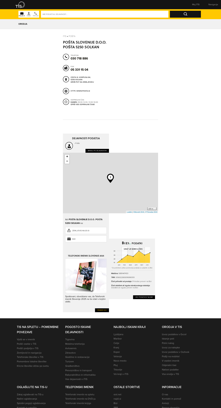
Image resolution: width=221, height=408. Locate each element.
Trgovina (69, 339)
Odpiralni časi (169, 365)
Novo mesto (120, 360)
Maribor (118, 338)
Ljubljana (118, 334)
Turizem (69, 361)
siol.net (117, 394)
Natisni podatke (170, 369)
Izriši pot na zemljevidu (82, 82)
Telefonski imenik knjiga (78, 403)
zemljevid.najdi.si (80, 230)
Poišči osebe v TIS (26, 344)
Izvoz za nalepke (171, 347)
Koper (117, 352)
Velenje (118, 356)
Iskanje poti (168, 338)
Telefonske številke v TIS (30, 357)
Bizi (74, 239)
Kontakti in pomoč (171, 398)
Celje (116, 343)
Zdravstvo (70, 352)
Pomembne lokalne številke (32, 361)
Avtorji (165, 403)
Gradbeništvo (72, 366)
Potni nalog (168, 343)
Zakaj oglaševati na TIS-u (30, 394)
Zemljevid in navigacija (29, 352)
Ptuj (116, 365)
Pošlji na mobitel (171, 356)
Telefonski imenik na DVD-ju (80, 398)
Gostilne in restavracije (77, 357)
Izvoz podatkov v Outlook (175, 352)
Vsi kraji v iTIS (121, 374)
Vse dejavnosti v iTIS (76, 379)
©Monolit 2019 (138, 212)
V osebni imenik (170, 360)
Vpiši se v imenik (26, 339)
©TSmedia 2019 (151, 212)
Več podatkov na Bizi (144, 297)
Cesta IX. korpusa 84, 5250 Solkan (81, 78)
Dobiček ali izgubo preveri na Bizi (124, 287)
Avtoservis (70, 348)
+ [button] (67, 157)
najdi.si (117, 398)
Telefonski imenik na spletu (79, 394)
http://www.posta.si (80, 91)
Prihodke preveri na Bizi (142, 281)
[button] (22, 4)
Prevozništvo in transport (78, 370)
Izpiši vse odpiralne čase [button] (83, 104)
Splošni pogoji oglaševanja (31, 403)
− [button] (67, 161)
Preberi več (102, 310)
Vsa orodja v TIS (170, 374)
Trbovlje (118, 369)
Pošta (72, 36)
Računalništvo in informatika (80, 375)
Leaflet (129, 212)
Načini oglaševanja (27, 398)
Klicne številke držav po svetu (33, 366)
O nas (165, 394)
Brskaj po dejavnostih (97, 150)
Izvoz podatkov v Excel (174, 334)
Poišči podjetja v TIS (27, 348)
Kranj (116, 347)
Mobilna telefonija (75, 344)
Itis (64, 36)
